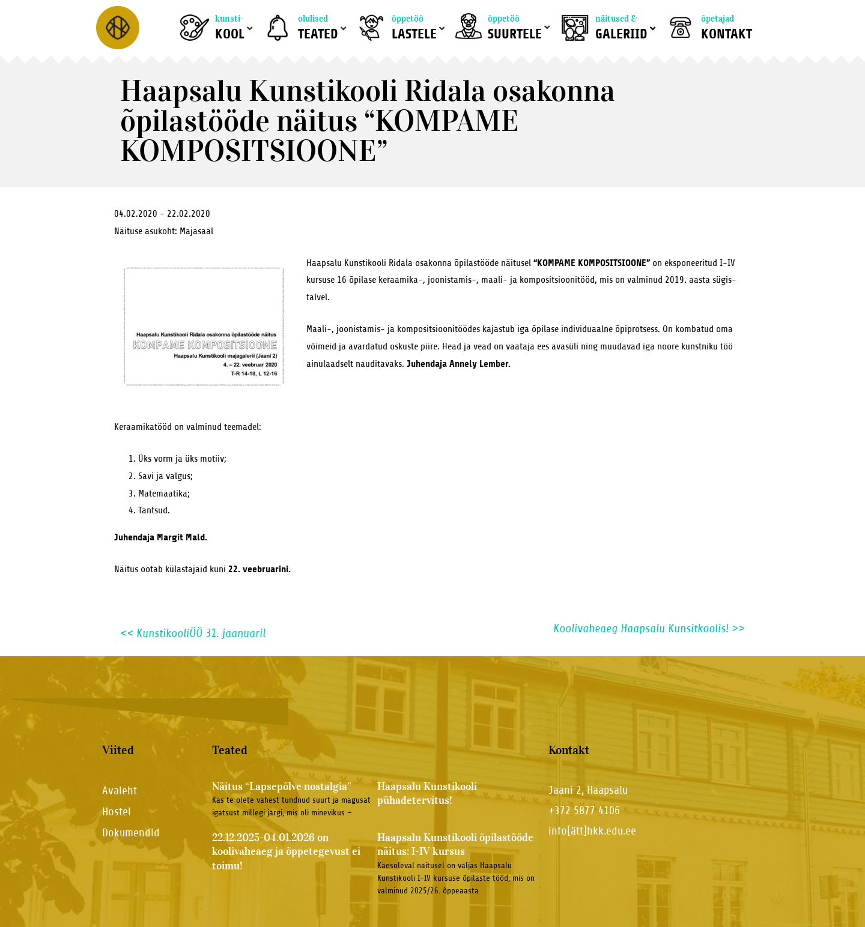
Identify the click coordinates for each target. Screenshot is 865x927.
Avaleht (119, 790)
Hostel (116, 811)
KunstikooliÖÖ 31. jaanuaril (193, 633)
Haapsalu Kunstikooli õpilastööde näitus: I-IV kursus (455, 844)
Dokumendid (131, 832)
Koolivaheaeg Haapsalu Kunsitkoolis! (649, 629)
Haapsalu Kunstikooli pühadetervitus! (427, 793)
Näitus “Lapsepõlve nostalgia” (281, 786)
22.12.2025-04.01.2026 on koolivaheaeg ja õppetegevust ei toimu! (286, 851)
